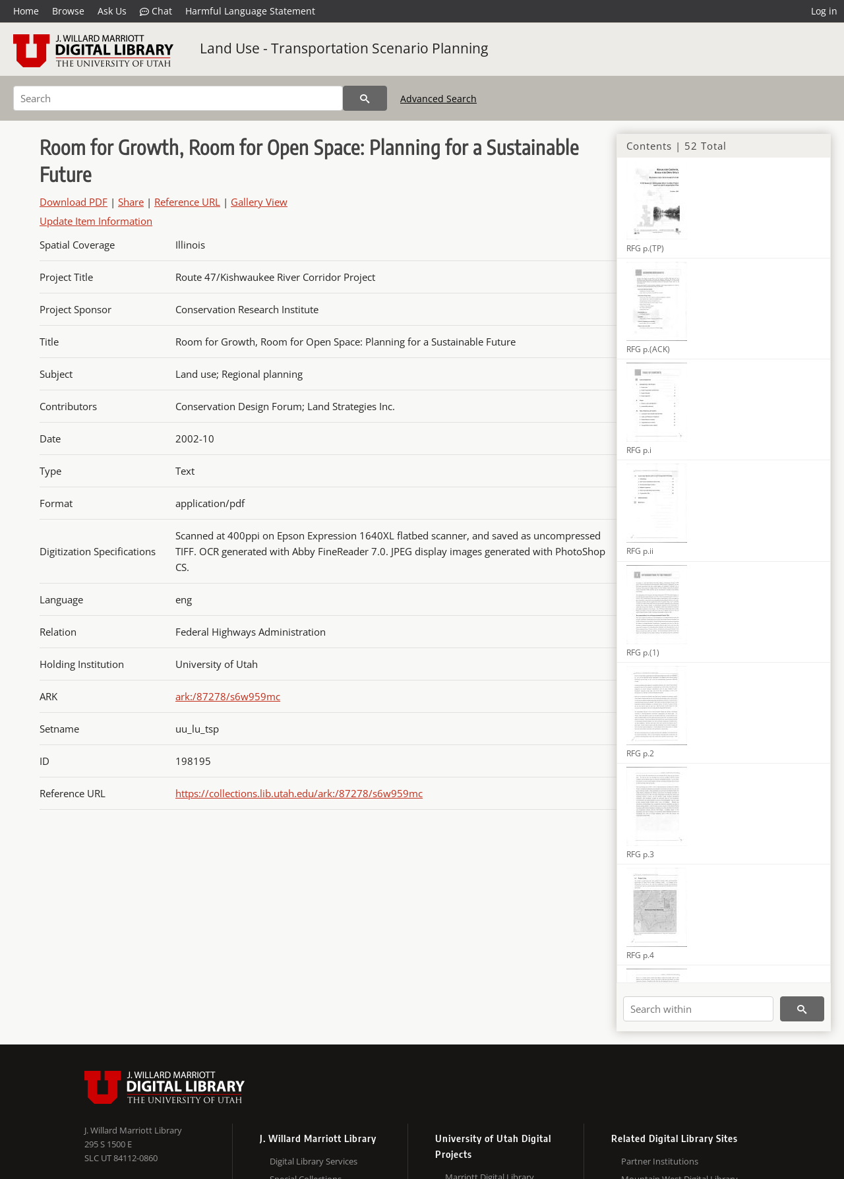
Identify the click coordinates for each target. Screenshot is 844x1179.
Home (26, 11)
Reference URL (187, 201)
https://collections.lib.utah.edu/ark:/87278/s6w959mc (299, 793)
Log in (824, 11)
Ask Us (112, 11)
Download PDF (73, 201)
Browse (68, 11)
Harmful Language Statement (250, 11)
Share (131, 201)
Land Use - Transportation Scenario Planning (344, 48)
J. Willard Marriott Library (133, 1130)
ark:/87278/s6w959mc (227, 696)
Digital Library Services (313, 1161)
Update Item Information (96, 220)
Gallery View (259, 201)
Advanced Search (438, 98)
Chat (156, 11)
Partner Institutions (659, 1161)
